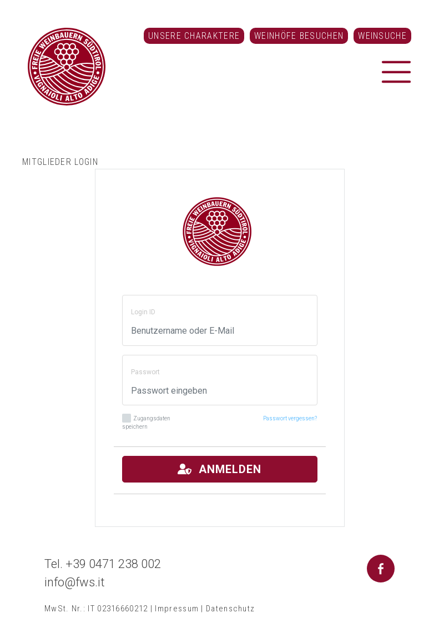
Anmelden (219, 469)
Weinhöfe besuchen (299, 36)
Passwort (145, 372)
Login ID (143, 312)
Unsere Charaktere (194, 36)
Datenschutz (230, 609)
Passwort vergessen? (290, 418)
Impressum (177, 609)
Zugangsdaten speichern (146, 422)
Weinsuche (382, 36)
